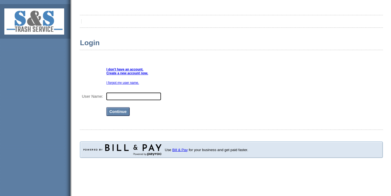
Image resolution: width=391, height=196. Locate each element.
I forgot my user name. (122, 83)
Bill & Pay (180, 150)
